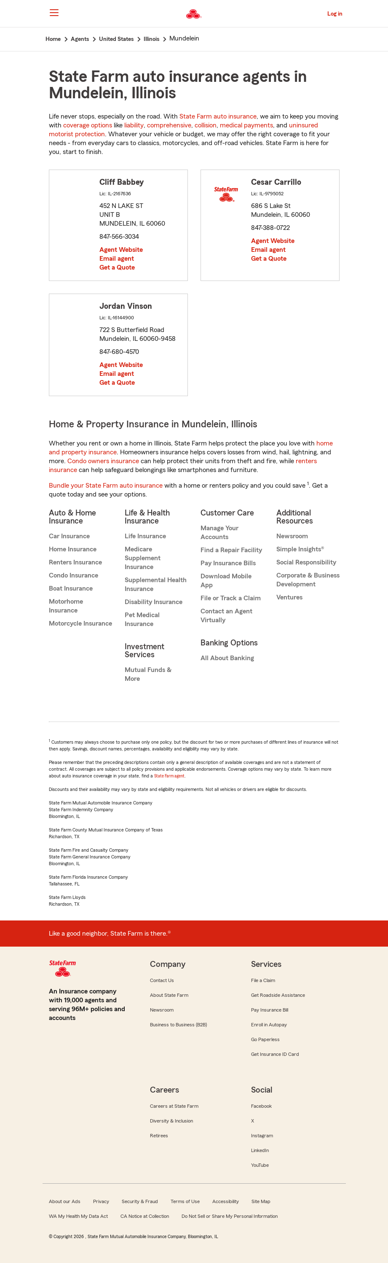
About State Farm (169, 995)
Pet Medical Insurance (142, 619)
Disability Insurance (153, 602)
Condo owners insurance (103, 461)
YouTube (260, 1165)
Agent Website (121, 249)
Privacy (101, 1201)
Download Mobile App (226, 580)
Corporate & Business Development (308, 580)
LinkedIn (260, 1150)
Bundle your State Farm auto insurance (106, 485)
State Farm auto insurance (218, 116)
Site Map (261, 1201)
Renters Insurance (75, 562)
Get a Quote (117, 267)
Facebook (261, 1106)
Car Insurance (69, 536)
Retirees (159, 1135)
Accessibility (225, 1201)
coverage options (87, 125)
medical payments (246, 125)
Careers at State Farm (174, 1106)
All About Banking (227, 658)
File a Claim (263, 980)
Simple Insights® (300, 549)
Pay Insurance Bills (228, 563)
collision (206, 125)
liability (134, 125)
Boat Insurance (71, 588)
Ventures (289, 597)
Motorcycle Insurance (80, 623)
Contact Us (162, 980)
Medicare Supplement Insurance (143, 558)
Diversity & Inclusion (171, 1120)
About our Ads (64, 1201)
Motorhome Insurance (66, 606)
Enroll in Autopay (269, 1024)
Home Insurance (72, 549)
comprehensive (169, 125)
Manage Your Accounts (219, 532)
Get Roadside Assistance (278, 995)
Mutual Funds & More (148, 674)
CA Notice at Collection (144, 1216)
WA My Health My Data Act (78, 1216)
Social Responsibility (306, 562)
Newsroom (292, 536)
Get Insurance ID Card (275, 1054)
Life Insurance (145, 536)
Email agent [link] (116, 258)
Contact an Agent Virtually (226, 615)
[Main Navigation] (54, 12)
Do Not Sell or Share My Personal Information (230, 1216)
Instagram (262, 1135)
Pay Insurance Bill (269, 1009)
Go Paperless (265, 1039)
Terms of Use (185, 1201)
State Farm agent (169, 776)
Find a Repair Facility (231, 550)
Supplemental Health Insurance (156, 584)
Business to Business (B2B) (178, 1024)
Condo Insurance (73, 575)
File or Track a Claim (231, 598)
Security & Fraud (140, 1201)
